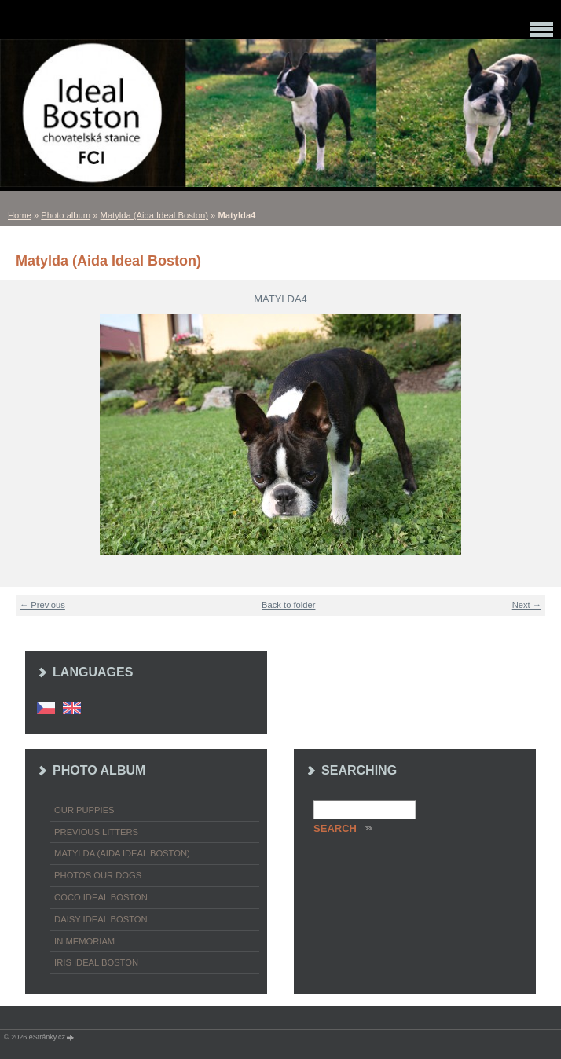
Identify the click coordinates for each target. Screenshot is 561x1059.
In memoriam (84, 941)
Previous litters (96, 832)
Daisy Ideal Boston (101, 919)
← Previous (42, 605)
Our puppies (84, 810)
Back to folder (288, 605)
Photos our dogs (97, 875)
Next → (526, 605)
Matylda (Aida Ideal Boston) (154, 215)
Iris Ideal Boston (96, 962)
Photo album (65, 215)
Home (19, 215)
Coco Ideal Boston (101, 897)
